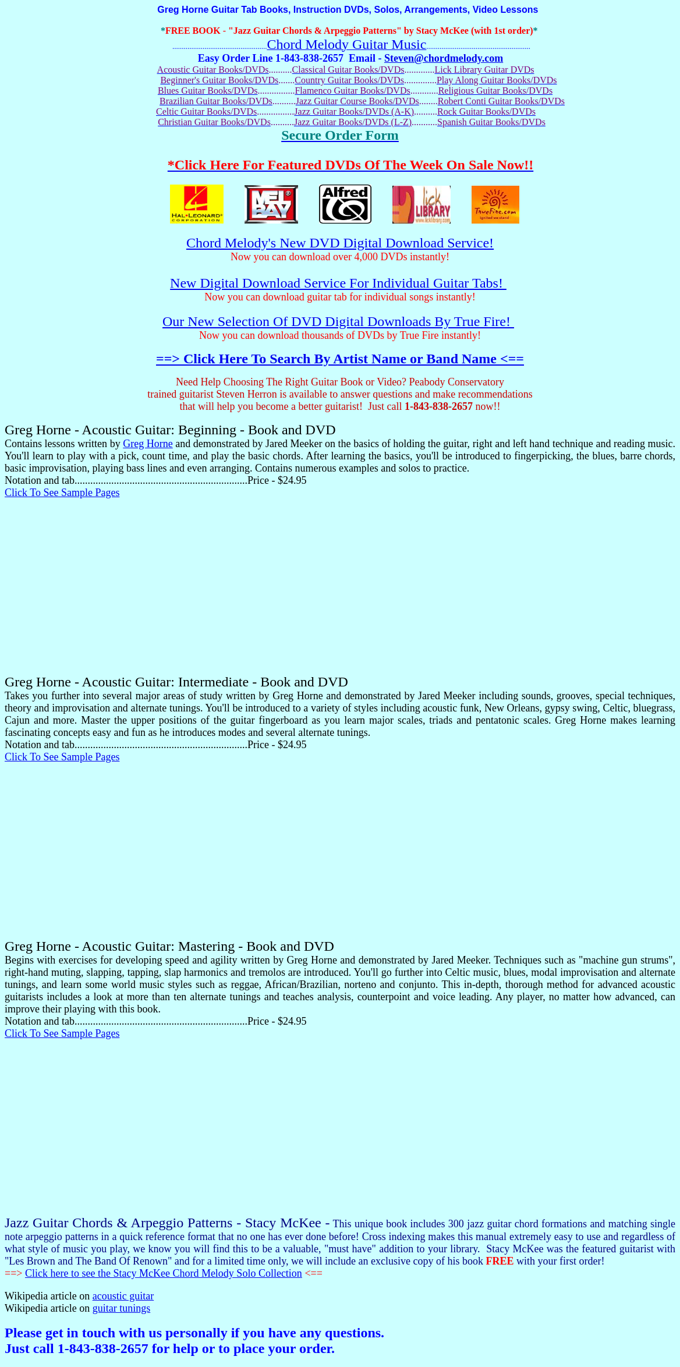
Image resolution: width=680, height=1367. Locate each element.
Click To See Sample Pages (62, 492)
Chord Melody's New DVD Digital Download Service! (340, 242)
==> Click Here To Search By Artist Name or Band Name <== (340, 358)
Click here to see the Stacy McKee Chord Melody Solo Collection (163, 1273)
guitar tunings (122, 1308)
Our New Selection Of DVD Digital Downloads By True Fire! (338, 321)
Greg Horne (148, 443)
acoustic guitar (123, 1296)
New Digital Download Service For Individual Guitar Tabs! (338, 283)
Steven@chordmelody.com (443, 58)
